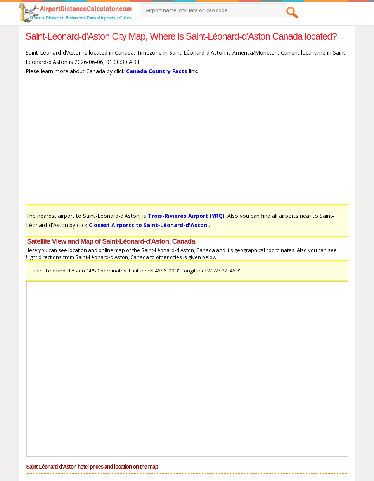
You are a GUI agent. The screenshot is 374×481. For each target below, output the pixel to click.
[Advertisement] (187, 143)
